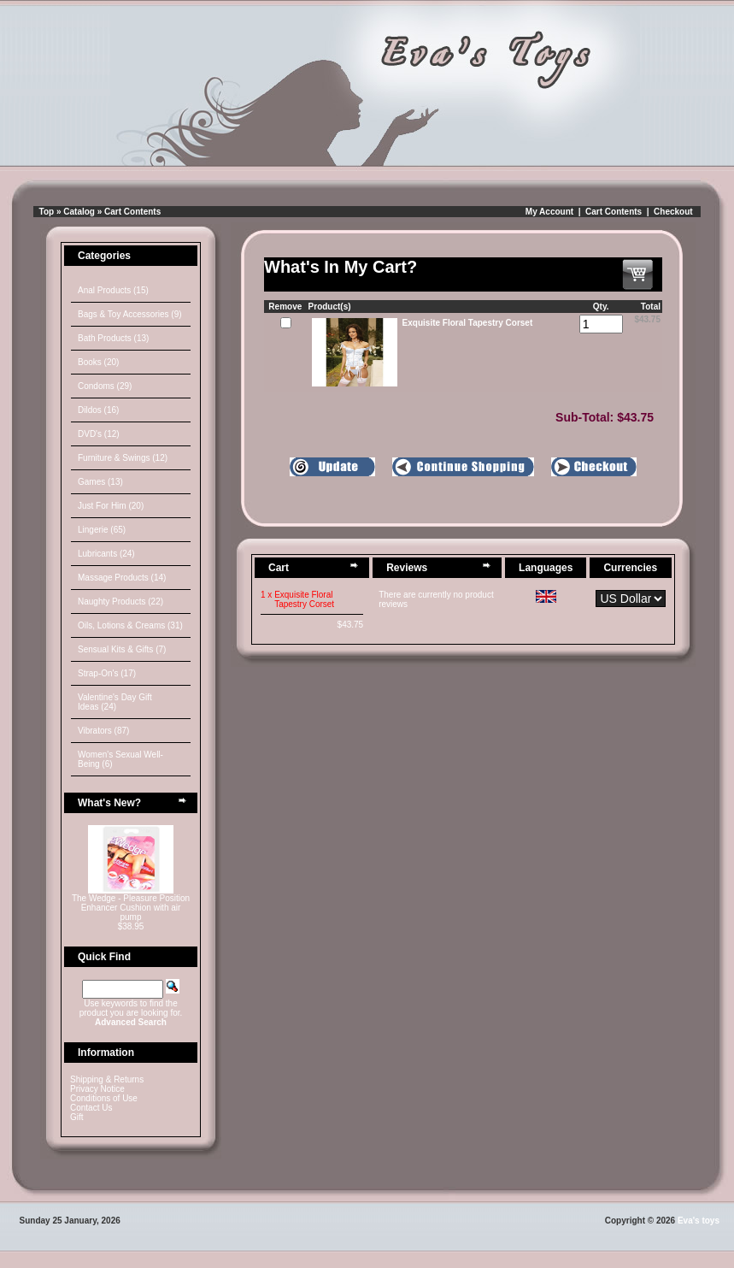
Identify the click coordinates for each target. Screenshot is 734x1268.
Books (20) (98, 362)
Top (47, 211)
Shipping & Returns (107, 1079)
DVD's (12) (99, 434)
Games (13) (100, 482)
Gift (77, 1117)
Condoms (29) (105, 386)
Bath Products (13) (113, 338)
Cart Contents (132, 211)
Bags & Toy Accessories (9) (130, 314)
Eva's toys (698, 1220)
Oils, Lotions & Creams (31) (130, 625)
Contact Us (91, 1107)
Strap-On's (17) (107, 673)
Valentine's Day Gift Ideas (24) (115, 702)
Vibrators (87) (103, 730)
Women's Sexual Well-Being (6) (120, 759)
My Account (549, 211)
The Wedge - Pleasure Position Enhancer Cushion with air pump (131, 907)
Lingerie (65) (102, 529)
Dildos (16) (98, 410)
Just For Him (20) (111, 505)
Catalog (79, 211)
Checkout (673, 211)
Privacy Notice (97, 1089)
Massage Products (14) (122, 577)
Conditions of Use (104, 1098)
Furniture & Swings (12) (122, 458)
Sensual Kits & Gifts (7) (122, 649)
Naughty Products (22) (120, 601)
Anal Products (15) (113, 290)
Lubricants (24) (106, 553)
